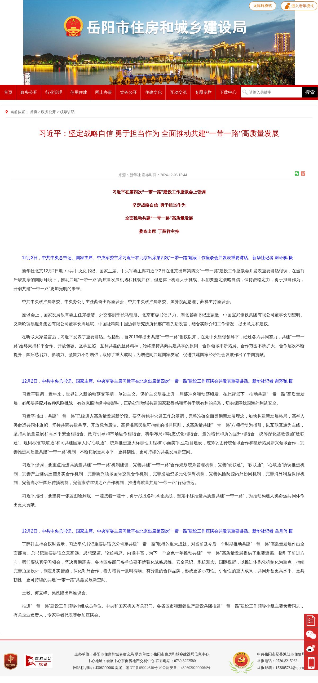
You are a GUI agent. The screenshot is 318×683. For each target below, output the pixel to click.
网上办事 (103, 92)
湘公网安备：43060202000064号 (184, 668)
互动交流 (178, 92)
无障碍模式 (262, 6)
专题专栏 (203, 92)
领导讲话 (67, 112)
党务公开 (128, 92)
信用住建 (78, 92)
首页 (8, 92)
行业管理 (53, 92)
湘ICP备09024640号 (142, 668)
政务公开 (28, 92)
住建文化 (153, 92)
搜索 (310, 92)
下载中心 (228, 92)
